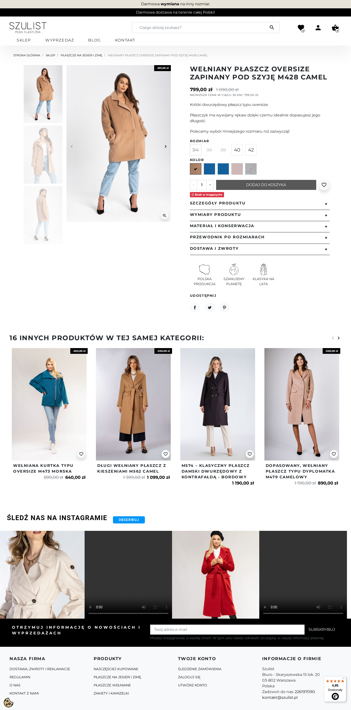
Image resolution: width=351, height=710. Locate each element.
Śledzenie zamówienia (199, 669)
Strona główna (26, 55)
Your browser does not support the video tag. (128, 575)
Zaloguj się (189, 677)
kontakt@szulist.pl (280, 697)
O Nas (15, 685)
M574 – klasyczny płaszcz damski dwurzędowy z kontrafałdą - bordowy (216, 471)
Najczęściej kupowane (116, 669)
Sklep (50, 55)
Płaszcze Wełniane (112, 685)
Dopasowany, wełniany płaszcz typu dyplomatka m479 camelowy (300, 471)
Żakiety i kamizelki (111, 693)
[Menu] (343, 679)
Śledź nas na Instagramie (57, 518)
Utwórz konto (192, 685)
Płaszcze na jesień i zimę (81, 55)
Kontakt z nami (24, 693)
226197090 (305, 691)
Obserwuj (129, 520)
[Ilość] (201, 185)
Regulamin (20, 677)
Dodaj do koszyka (266, 185)
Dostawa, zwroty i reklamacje (40, 669)
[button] (335, 27)
